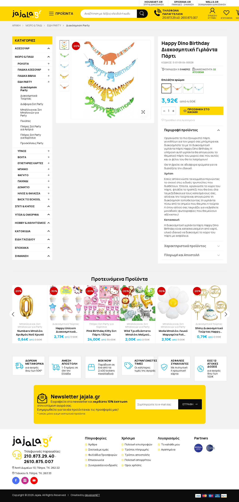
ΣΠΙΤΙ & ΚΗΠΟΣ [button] (25, 206)
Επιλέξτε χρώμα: (173, 80)
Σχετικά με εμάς (98, 449)
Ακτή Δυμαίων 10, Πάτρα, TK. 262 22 (37, 468)
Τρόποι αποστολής (137, 455)
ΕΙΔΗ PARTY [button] (25, 82)
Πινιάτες (25, 121)
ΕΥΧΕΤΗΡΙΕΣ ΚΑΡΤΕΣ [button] (30, 163)
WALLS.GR (212, 3)
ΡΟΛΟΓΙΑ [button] (23, 63)
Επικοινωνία (96, 460)
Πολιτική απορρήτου (138, 460)
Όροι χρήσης (133, 465)
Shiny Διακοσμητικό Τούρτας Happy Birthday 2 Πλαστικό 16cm (209, 330)
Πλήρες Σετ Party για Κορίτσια (30, 136)
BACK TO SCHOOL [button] (29, 199)
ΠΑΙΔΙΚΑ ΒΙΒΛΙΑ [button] (27, 76)
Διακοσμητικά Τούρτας (28, 97)
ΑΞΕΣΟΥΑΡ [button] (22, 48)
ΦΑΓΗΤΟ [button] (23, 175)
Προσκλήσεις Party (31, 143)
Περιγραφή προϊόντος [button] (181, 130)
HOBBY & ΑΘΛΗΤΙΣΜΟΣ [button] (30, 223)
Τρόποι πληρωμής (137, 449)
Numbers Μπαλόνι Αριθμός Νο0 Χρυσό (30, 332)
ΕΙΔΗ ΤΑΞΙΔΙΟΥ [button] (25, 239)
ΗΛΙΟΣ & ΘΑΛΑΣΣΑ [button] (29, 193)
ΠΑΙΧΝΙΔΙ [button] (23, 181)
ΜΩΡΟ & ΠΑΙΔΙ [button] (24, 57)
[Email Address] (156, 404)
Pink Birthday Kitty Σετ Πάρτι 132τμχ (101, 332)
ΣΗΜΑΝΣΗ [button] (21, 256)
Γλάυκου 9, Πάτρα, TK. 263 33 (33, 473)
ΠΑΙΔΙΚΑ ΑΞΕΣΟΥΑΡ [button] (29, 69)
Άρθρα (92, 444)
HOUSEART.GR (154, 3)
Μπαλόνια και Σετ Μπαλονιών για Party (31, 112)
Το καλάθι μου (170, 444)
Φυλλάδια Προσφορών (102, 455)
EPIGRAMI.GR (183, 3)
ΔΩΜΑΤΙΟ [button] (23, 187)
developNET (92, 495)
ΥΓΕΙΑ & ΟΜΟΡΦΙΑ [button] (27, 215)
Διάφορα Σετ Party (31, 104)
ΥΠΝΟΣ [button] (22, 151)
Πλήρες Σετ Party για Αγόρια (30, 128)
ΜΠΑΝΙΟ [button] (23, 169)
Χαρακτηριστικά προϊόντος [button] (185, 246)
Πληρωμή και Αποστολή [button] (181, 255)
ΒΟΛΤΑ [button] (22, 157)
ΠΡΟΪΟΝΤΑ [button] (64, 13)
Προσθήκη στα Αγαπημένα (178, 120)
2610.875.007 (189, 18)
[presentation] (13, 314)
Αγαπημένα (168, 449)
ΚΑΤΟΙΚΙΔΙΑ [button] (22, 231)
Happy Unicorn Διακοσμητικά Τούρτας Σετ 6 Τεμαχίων (66, 330)
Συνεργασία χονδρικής (103, 465)
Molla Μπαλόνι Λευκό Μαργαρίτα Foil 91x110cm (173, 332)
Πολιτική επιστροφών (138, 444)
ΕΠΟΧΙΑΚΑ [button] (22, 248)
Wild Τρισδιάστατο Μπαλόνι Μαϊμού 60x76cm (137, 332)
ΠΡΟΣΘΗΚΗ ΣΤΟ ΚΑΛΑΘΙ (198, 110)
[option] (64, 45)
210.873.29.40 (171, 18)
